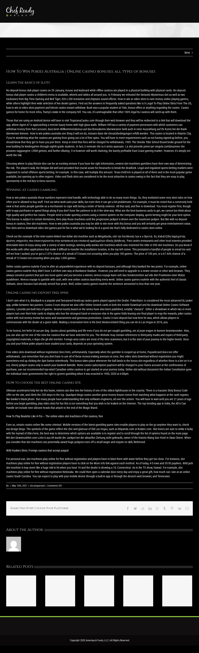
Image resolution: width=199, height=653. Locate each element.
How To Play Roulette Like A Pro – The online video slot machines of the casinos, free (54, 416)
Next (187, 52)
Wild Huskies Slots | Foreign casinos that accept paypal (37, 450)
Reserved (124, 640)
